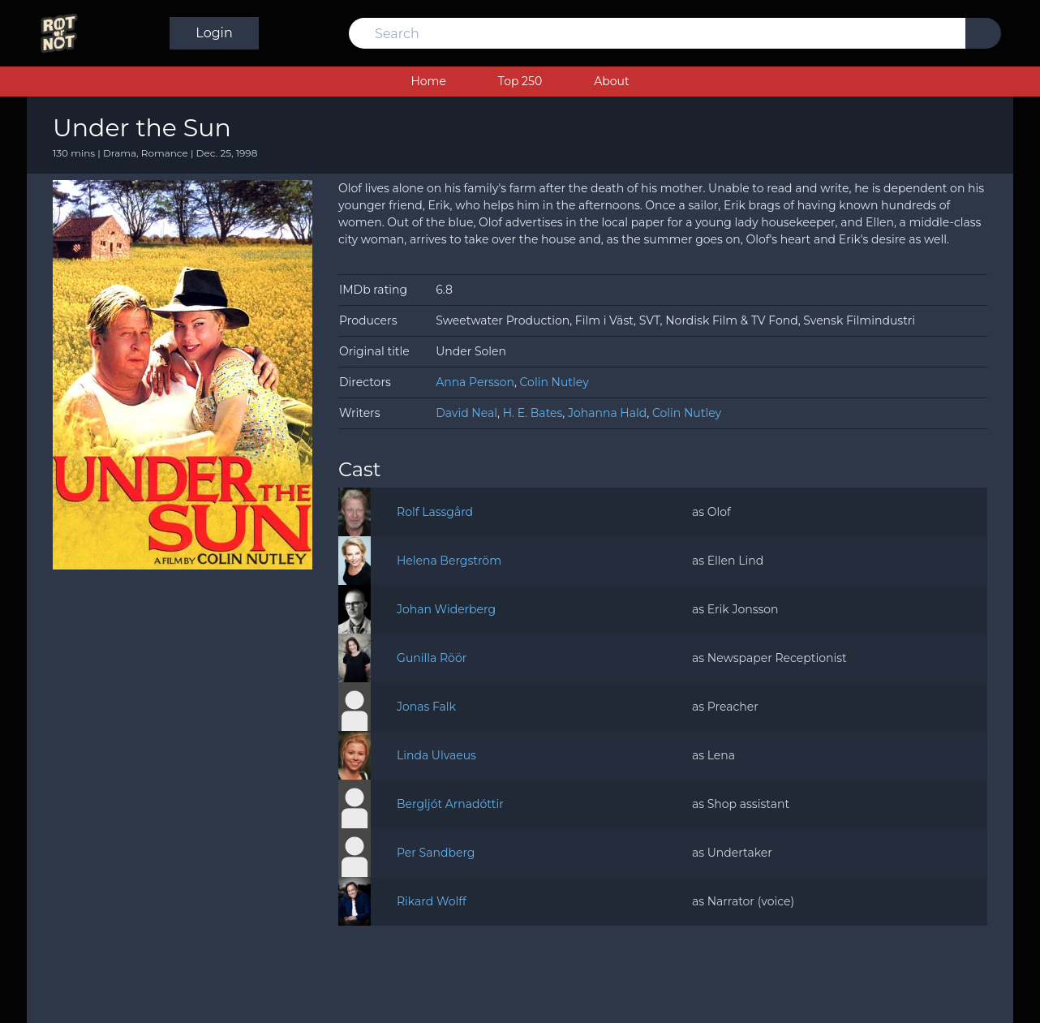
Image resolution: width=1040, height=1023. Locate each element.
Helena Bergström (449, 560)
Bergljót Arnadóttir (450, 804)
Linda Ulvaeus (436, 755)
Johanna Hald (607, 413)
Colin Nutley (554, 382)
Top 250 (520, 81)
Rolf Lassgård (435, 512)
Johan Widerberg (446, 609)
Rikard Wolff (431, 901)
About (611, 81)
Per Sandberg (436, 852)
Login (957, 33)
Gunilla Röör (431, 658)
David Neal (466, 413)
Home (427, 81)
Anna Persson (475, 382)
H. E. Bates (533, 413)
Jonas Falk (426, 706)
